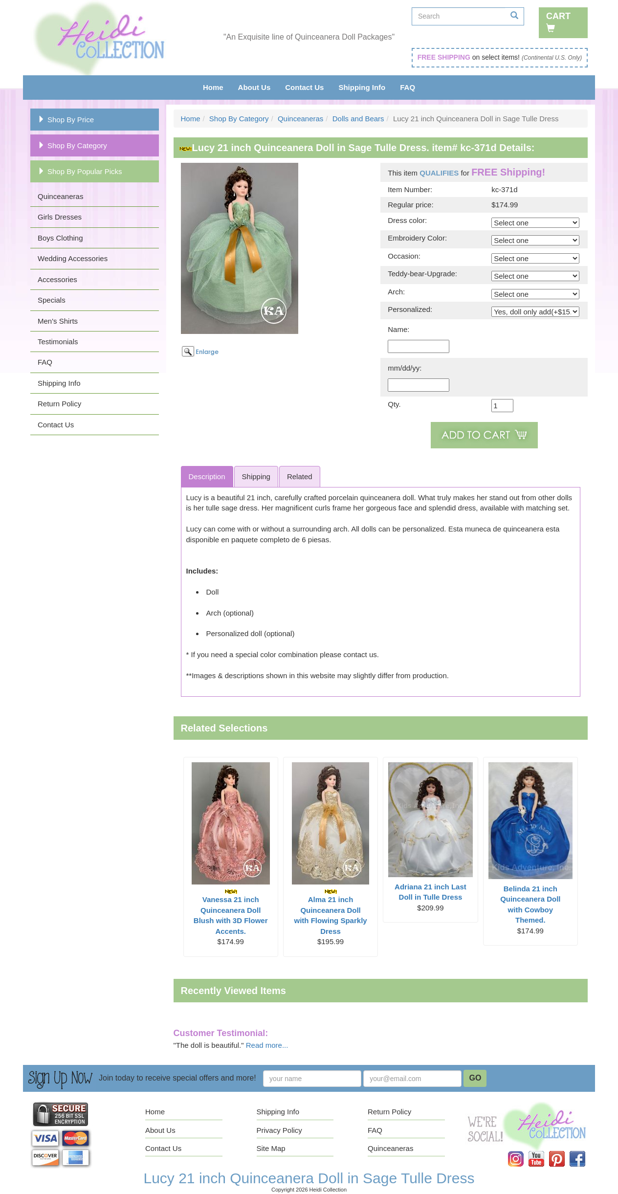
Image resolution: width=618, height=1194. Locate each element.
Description (207, 476)
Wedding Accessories (73, 258)
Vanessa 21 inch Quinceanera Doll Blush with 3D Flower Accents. (231, 912)
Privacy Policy (279, 1130)
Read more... (267, 1045)
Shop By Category (72, 145)
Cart (558, 21)
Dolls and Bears (358, 118)
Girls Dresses (60, 217)
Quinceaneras (60, 196)
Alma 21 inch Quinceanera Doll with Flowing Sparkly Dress (330, 912)
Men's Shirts (58, 321)
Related (299, 476)
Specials (52, 300)
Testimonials (58, 341)
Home (213, 87)
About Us (254, 87)
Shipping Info (361, 87)
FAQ (407, 87)
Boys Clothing (60, 238)
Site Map (271, 1148)
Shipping (256, 476)
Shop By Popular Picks (80, 171)
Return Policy (59, 403)
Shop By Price (66, 119)
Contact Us (304, 87)
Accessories (57, 279)
